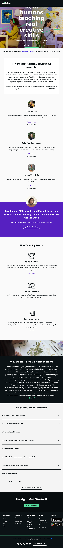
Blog (4, 525)
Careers (5, 521)
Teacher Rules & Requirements (31, 529)
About (4, 519)
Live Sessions (42, 527)
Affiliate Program (19, 521)
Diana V (32, 398)
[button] (31, 415)
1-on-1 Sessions (43, 524)
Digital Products (43, 522)
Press (4, 523)
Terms (35, 538)
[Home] (7, 3)
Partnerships (18, 523)
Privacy (30, 538)
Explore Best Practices (31, 301)
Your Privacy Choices (45, 538)
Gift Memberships (42, 519)
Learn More (31, 331)
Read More (31, 273)
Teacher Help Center (27, 51)
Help (25, 538)
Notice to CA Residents (32, 539)
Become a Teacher (29, 522)
